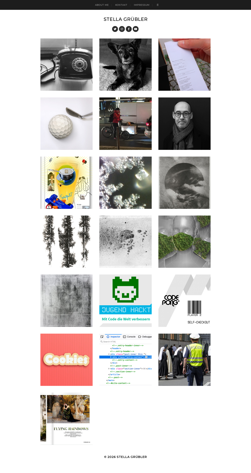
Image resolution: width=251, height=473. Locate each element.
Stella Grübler (126, 19)
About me (102, 4)
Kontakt (121, 4)
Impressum (141, 4)
